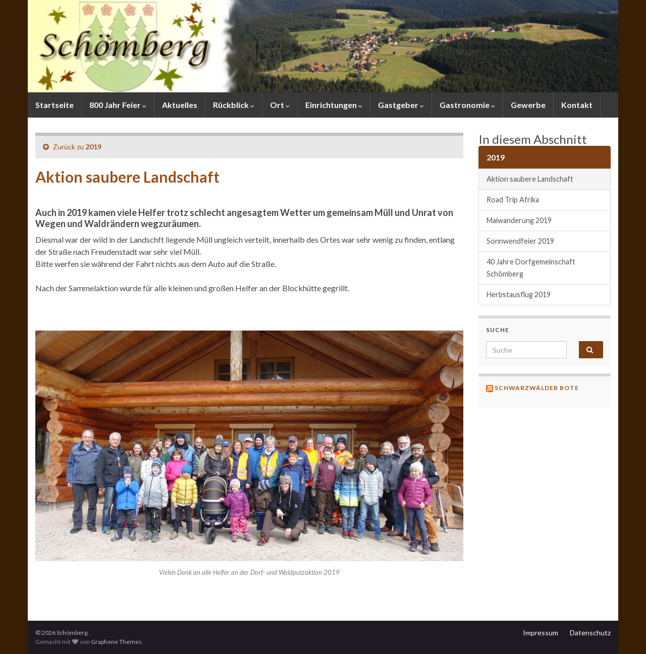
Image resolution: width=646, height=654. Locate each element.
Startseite (54, 105)
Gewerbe (528, 105)
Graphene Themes (116, 641)
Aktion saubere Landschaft (530, 179)
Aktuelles (179, 105)
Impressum (540, 632)
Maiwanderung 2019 (519, 220)
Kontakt (577, 105)
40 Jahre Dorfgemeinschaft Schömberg (531, 267)
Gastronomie (467, 105)
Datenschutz (590, 632)
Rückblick (233, 105)
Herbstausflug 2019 (519, 294)
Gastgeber (401, 105)
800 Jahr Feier (117, 105)
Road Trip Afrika (513, 199)
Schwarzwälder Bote (537, 388)
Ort (280, 105)
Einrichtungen (333, 105)
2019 (93, 146)
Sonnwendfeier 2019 (520, 241)
